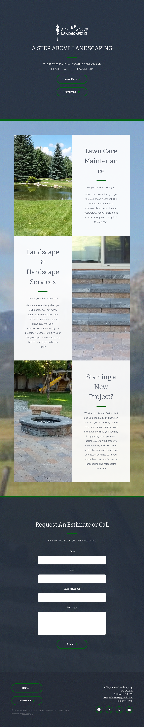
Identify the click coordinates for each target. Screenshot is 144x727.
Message (72, 607)
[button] (72, 79)
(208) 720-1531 (125, 701)
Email (72, 570)
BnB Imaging (27, 714)
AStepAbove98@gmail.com (118, 697)
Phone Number (72, 588)
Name (72, 551)
